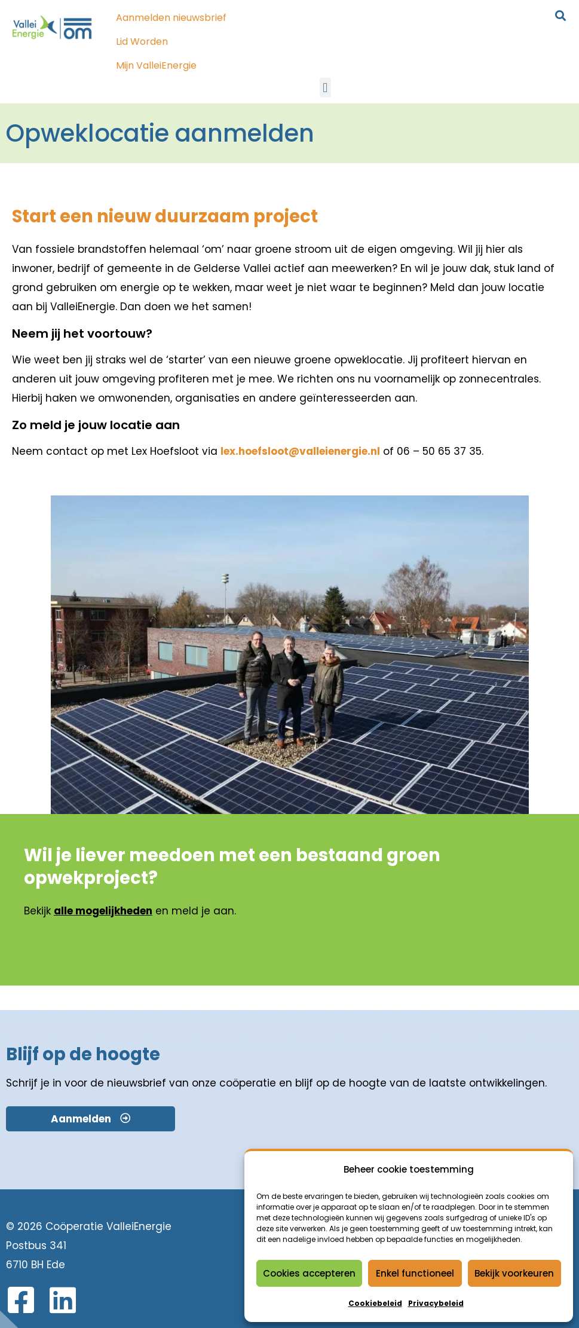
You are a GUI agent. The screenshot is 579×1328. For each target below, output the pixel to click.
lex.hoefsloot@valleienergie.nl (300, 451)
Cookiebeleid (375, 1303)
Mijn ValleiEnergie (156, 65)
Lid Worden (142, 41)
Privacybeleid (436, 1303)
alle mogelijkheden (103, 911)
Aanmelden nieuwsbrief (171, 18)
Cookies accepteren (309, 1273)
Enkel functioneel (415, 1273)
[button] (325, 87)
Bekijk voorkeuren (514, 1273)
